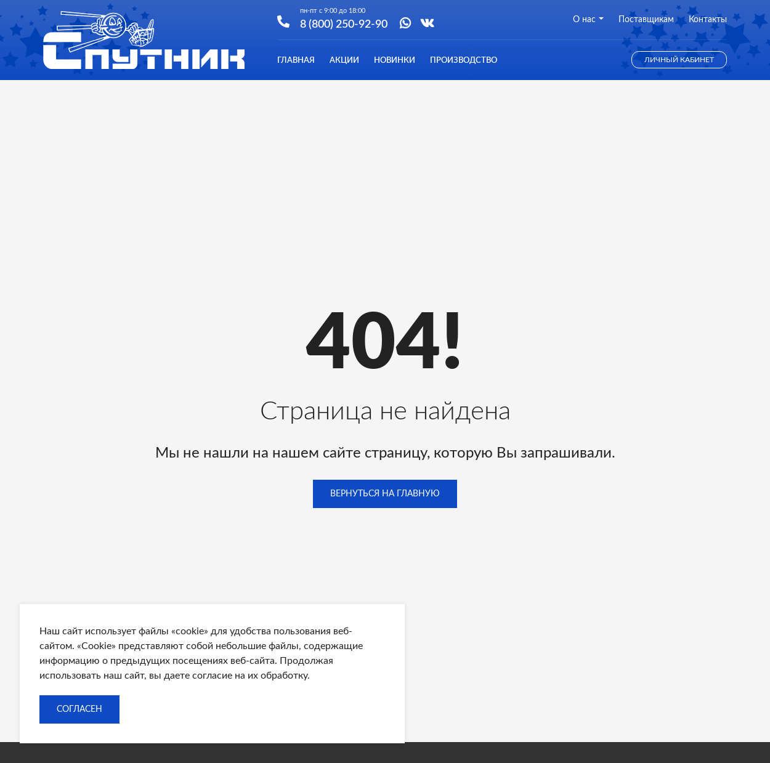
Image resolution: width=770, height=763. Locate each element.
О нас (588, 19)
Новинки (394, 61)
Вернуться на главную (385, 494)
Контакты (708, 19)
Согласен (79, 709)
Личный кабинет (679, 59)
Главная (296, 61)
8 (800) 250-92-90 (343, 23)
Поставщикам (646, 19)
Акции (344, 61)
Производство (463, 61)
